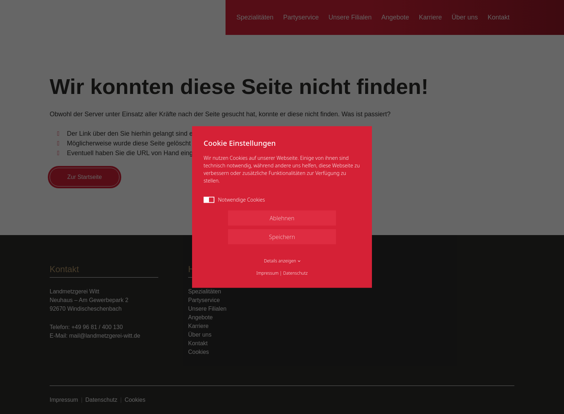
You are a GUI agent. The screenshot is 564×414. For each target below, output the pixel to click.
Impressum (267, 273)
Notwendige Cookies (234, 199)
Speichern (282, 237)
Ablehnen (281, 218)
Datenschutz (295, 273)
